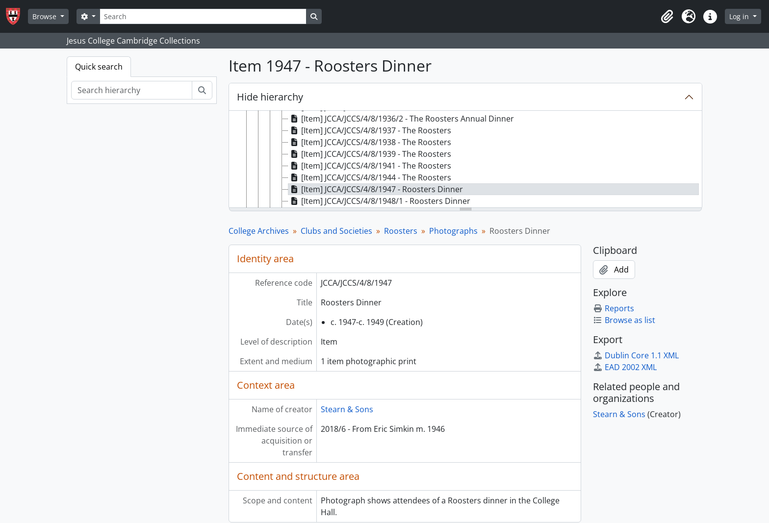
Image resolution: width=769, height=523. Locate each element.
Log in (740, 16)
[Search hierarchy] (131, 90)
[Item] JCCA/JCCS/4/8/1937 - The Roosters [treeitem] (369, 130)
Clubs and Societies (336, 230)
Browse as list (624, 320)
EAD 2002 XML (625, 367)
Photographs (453, 230)
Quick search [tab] (99, 66)
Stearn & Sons (347, 409)
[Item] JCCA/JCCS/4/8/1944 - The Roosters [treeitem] (369, 177)
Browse (45, 16)
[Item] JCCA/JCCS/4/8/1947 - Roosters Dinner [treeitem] (375, 189)
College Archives (259, 230)
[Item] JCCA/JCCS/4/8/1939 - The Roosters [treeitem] (369, 154)
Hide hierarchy (270, 96)
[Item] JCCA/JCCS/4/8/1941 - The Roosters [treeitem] (369, 166)
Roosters (400, 230)
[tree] (465, 160)
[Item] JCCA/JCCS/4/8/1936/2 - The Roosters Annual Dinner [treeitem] (401, 119)
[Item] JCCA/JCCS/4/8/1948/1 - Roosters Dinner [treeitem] (379, 201)
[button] (667, 16)
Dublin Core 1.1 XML (636, 355)
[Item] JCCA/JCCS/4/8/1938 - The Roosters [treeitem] (369, 142)
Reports (613, 308)
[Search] (203, 16)
